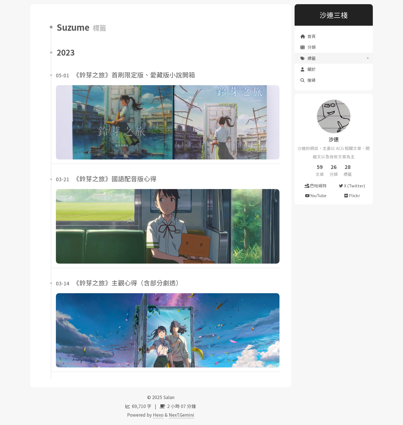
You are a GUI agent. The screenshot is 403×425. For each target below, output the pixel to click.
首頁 (308, 36)
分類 (308, 47)
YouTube (315, 195)
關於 (308, 69)
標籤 (308, 58)
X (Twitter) (351, 185)
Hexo (158, 415)
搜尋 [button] (308, 80)
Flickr (351, 195)
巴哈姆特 (315, 185)
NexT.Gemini (181, 415)
